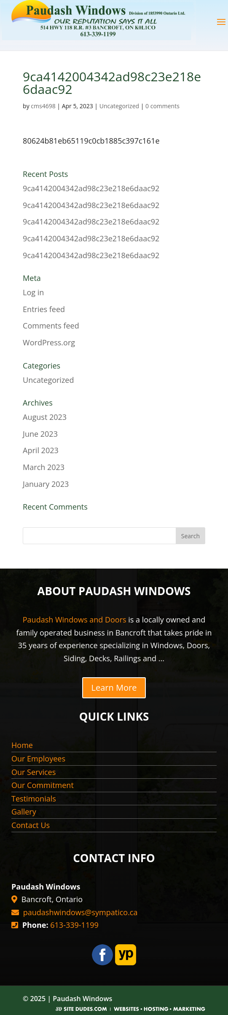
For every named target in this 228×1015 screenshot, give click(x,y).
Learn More (114, 687)
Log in (33, 292)
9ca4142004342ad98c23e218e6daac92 (91, 188)
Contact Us (30, 825)
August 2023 (45, 417)
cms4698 (43, 106)
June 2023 (40, 434)
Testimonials (33, 798)
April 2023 (41, 450)
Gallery (23, 812)
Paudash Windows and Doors (74, 619)
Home (22, 745)
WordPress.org (49, 342)
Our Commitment (42, 785)
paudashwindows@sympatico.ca (80, 912)
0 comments (162, 106)
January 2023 (46, 484)
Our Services (33, 772)
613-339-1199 (74, 925)
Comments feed (51, 326)
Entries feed (44, 309)
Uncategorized (119, 106)
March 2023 (43, 467)
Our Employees (38, 758)
